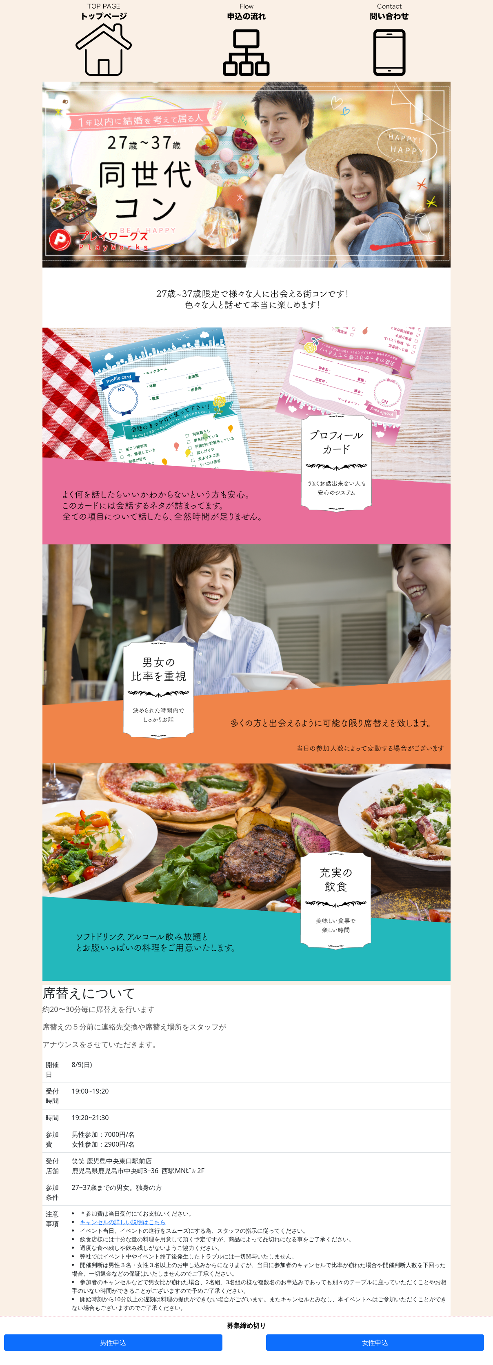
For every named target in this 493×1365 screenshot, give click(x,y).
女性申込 (375, 1342)
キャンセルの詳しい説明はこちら (123, 1222)
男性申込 (113, 1342)
